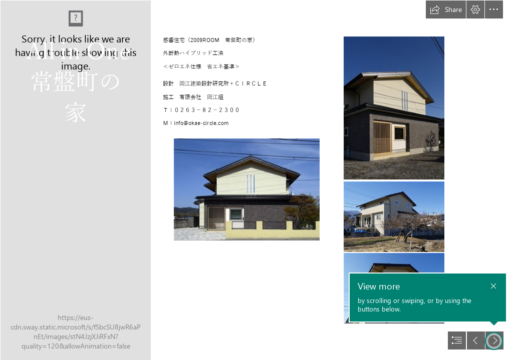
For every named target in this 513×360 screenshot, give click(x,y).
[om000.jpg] (246, 189)
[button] (446, 9)
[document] (256, 180)
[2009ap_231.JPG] (75, 180)
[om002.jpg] (394, 216)
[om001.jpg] (394, 108)
